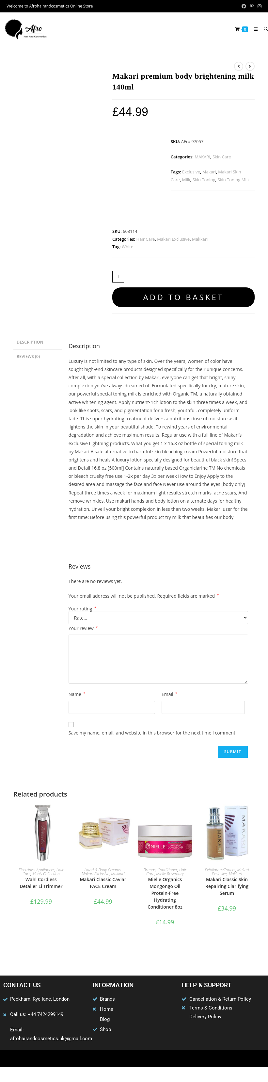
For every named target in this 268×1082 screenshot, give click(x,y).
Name (77, 694)
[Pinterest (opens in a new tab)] (252, 6)
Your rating (82, 608)
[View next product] (250, 66)
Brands (150, 870)
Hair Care (145, 239)
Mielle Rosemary (169, 874)
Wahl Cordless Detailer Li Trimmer (41, 882)
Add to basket (183, 297)
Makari (209, 172)
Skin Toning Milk (233, 180)
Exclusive (191, 172)
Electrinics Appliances (37, 870)
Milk (186, 180)
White (127, 247)
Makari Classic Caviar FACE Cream (103, 882)
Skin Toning (204, 180)
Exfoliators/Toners (220, 870)
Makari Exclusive (173, 239)
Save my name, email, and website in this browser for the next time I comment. (153, 733)
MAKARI (202, 157)
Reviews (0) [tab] (28, 355)
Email (169, 694)
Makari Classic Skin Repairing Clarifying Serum (226, 886)
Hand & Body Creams (103, 870)
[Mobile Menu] (254, 29)
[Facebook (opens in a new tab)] (244, 6)
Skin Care (222, 157)
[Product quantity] (118, 277)
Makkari (200, 239)
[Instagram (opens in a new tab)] (258, 6)
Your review (83, 628)
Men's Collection (46, 874)
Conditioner (167, 870)
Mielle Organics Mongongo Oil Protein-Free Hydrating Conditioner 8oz (165, 893)
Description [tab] (30, 342)
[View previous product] (238, 66)
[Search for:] (263, 29)
